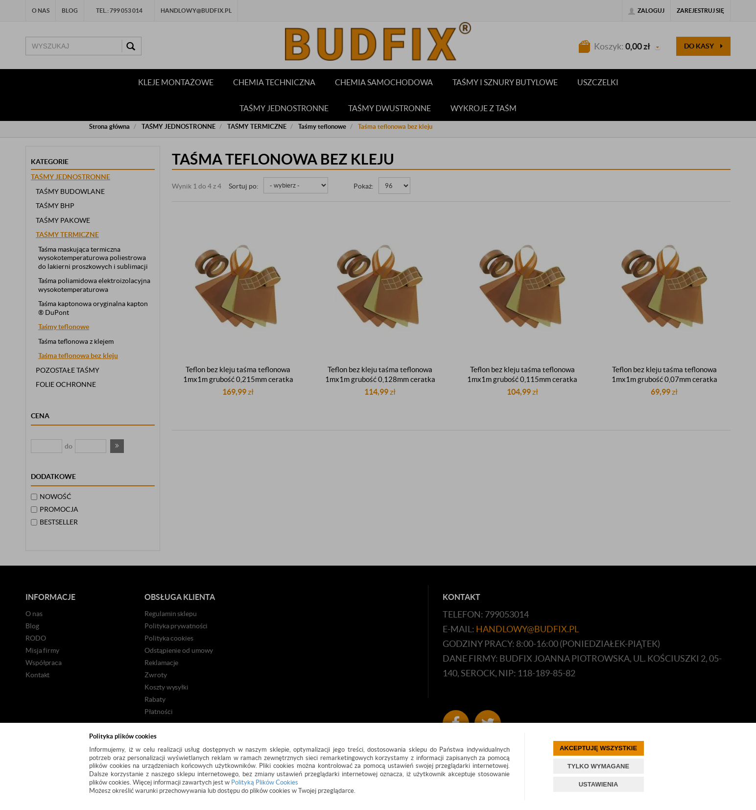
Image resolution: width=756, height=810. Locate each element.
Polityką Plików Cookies (264, 782)
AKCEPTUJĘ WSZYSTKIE (598, 748)
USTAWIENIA (598, 784)
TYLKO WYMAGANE (598, 766)
